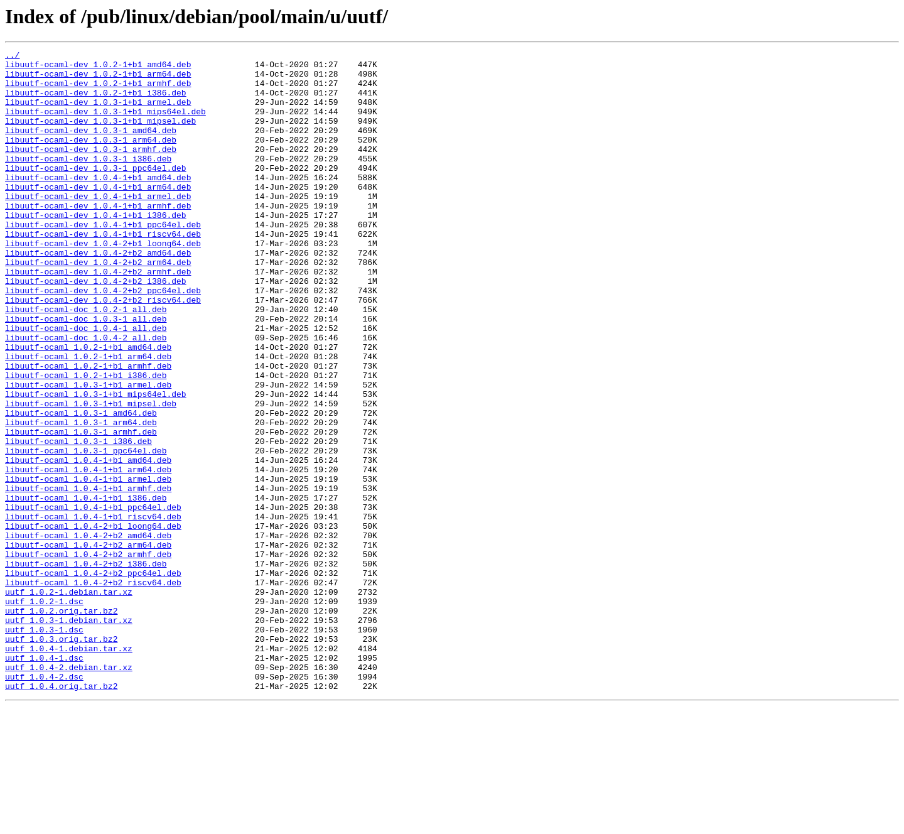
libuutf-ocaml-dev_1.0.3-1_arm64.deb (90, 158)
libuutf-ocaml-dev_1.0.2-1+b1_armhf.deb (98, 90)
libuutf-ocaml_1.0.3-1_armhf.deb (81, 508)
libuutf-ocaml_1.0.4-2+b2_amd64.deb (88, 633)
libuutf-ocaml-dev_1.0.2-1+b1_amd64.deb (98, 67)
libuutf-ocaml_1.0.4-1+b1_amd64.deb (88, 542)
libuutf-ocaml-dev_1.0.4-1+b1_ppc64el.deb (103, 260)
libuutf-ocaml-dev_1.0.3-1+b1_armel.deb (98, 113)
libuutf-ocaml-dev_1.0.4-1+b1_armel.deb (98, 226)
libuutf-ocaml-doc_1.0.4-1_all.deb (85, 384)
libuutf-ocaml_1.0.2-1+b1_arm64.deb (88, 418)
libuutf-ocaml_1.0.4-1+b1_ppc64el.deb (93, 599)
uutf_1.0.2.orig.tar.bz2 (61, 723)
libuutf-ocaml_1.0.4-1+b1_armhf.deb (88, 576)
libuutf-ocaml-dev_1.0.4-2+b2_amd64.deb (98, 294)
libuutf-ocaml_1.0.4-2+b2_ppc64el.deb (93, 678)
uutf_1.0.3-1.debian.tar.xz (68, 734)
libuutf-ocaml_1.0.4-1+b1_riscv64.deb (93, 610)
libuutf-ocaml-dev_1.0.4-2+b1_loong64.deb (103, 282)
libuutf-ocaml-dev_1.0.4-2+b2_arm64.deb (98, 305)
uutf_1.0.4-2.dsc (44, 802)
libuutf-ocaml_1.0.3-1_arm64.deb (81, 497)
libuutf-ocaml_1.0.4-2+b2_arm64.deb (88, 644)
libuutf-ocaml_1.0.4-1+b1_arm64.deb (88, 554)
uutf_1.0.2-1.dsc (44, 712)
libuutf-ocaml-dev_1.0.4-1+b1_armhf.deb (98, 237)
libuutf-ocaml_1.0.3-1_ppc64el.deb (85, 531)
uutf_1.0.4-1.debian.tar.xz (68, 768)
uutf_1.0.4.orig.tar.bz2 (61, 814)
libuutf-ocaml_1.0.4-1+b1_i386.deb (85, 587)
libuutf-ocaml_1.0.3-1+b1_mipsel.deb (90, 474)
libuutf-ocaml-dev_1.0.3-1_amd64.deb (90, 147)
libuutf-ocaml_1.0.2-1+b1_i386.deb (85, 441)
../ (12, 56)
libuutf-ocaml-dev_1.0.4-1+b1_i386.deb (95, 248)
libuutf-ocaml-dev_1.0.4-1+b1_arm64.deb (98, 214)
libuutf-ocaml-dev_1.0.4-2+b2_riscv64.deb (103, 350)
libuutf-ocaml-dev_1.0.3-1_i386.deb (88, 181)
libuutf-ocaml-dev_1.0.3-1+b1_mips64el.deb (105, 124)
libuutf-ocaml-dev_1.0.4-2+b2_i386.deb (95, 327)
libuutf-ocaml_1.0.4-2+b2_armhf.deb (88, 655)
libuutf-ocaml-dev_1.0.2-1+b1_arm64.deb (98, 79)
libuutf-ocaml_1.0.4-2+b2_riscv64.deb (93, 689)
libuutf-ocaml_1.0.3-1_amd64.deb (81, 486)
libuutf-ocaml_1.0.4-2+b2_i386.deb (85, 667)
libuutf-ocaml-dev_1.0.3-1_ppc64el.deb (95, 192)
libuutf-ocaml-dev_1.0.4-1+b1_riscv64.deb (103, 271)
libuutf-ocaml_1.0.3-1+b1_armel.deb (88, 452)
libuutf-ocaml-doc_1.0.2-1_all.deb (85, 361)
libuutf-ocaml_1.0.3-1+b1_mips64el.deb (95, 463)
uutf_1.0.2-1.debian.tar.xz (68, 701)
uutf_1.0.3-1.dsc (44, 746)
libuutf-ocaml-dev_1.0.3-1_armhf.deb (90, 169)
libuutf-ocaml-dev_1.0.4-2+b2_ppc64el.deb (103, 339)
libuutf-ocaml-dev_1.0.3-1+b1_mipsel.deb (100, 135)
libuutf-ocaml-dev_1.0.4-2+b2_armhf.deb (98, 316)
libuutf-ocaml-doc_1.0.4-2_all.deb (85, 395)
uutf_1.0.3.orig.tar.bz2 (61, 757)
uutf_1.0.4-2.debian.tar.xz (68, 791)
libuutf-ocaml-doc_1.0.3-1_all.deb (85, 373)
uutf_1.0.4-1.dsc (44, 780)
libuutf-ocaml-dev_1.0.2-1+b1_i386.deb (95, 101)
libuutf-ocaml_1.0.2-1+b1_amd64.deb (88, 407)
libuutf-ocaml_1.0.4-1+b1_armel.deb (88, 565)
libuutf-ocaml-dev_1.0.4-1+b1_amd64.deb (98, 203)
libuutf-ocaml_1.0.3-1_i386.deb (78, 520)
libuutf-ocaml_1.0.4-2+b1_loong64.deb (93, 621)
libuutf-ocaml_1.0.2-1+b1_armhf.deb (88, 429)
